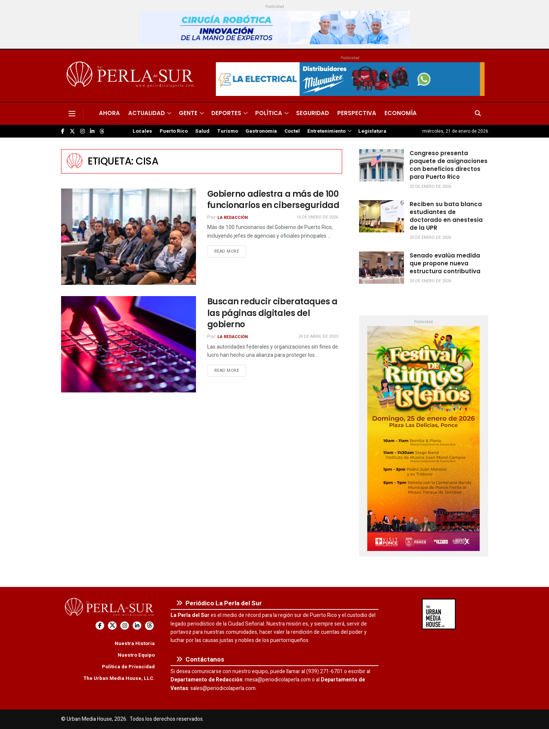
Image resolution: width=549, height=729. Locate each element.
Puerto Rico (174, 131)
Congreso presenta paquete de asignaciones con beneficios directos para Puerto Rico (449, 165)
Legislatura (372, 131)
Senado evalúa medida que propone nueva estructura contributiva (445, 263)
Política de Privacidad (128, 666)
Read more (230, 251)
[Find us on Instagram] (82, 131)
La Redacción (232, 217)
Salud (202, 131)
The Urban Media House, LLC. (119, 678)
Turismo (227, 131)
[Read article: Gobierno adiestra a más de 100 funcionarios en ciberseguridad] (128, 237)
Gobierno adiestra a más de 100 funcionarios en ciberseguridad (273, 199)
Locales (142, 131)
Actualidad (146, 113)
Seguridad (312, 113)
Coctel (292, 131)
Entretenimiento (326, 131)
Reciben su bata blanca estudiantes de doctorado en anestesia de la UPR (446, 216)
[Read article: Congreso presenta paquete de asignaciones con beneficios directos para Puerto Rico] (381, 165)
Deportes (226, 113)
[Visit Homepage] (131, 75)
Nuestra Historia (135, 643)
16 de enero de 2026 (317, 217)
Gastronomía (261, 131)
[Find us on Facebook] (62, 131)
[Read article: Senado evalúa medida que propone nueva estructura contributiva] (381, 267)
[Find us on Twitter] (72, 131)
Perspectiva (356, 113)
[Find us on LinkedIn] (92, 131)
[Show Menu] (72, 113)
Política (268, 113)
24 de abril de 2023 (318, 336)
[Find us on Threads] (102, 131)
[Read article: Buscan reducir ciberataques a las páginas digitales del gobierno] (128, 344)
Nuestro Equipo (136, 655)
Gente (188, 113)
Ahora (109, 113)
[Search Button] (478, 113)
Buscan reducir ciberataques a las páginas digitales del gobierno (272, 313)
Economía (400, 113)
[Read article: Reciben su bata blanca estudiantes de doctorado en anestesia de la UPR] (381, 216)
